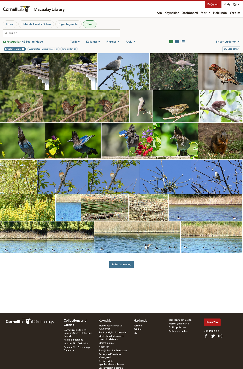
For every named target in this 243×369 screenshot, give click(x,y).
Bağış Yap (213, 4)
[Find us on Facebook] (206, 336)
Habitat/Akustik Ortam (36, 24)
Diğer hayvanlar (68, 24)
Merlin (205, 13)
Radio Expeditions (73, 340)
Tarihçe (138, 325)
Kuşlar (10, 24)
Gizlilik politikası (177, 327)
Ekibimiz (138, 329)
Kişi (135, 333)
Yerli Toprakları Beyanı (180, 320)
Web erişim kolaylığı (179, 323)
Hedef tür (104, 347)
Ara (159, 13)
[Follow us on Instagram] (220, 336)
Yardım (235, 13)
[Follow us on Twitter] (213, 336)
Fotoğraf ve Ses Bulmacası (113, 350)
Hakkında (220, 13)
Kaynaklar (172, 13)
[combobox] (64, 33)
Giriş (227, 4)
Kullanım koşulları (178, 331)
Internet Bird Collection (76, 343)
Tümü (89, 24)
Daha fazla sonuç (121, 264)
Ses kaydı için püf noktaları (113, 332)
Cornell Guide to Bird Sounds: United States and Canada (78, 333)
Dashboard (190, 13)
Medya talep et (106, 343)
